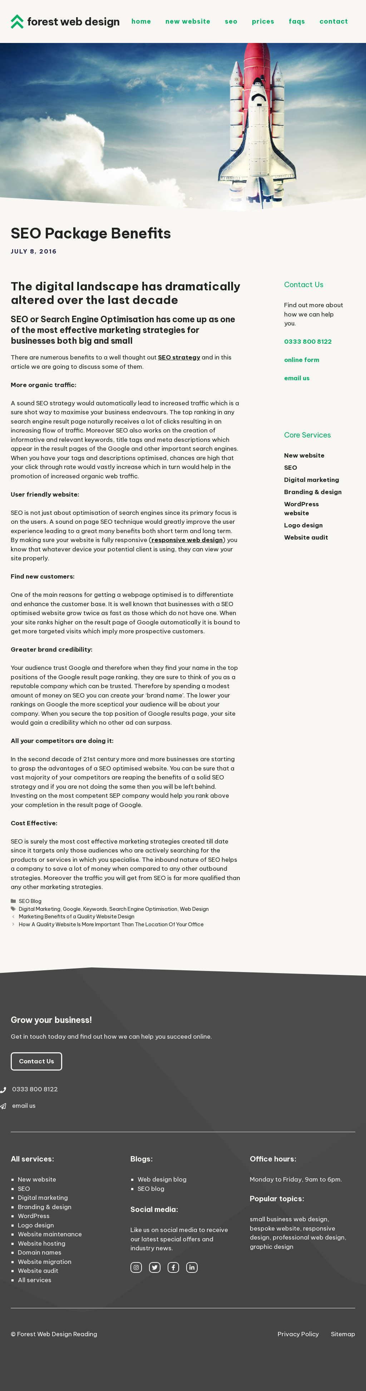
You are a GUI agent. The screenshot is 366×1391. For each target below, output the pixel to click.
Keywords (95, 909)
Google (72, 909)
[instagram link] (136, 1267)
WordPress (34, 1216)
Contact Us (36, 1061)
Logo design (303, 525)
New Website (188, 21)
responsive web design (187, 540)
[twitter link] (154, 1267)
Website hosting (41, 1243)
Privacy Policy (298, 1334)
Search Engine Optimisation (143, 909)
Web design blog (162, 1179)
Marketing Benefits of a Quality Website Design (76, 916)
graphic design (271, 1247)
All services (34, 1280)
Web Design (194, 909)
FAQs (297, 21)
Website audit (306, 537)
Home (141, 21)
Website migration (44, 1262)
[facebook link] (173, 1267)
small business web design (288, 1219)
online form (301, 360)
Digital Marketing (39, 909)
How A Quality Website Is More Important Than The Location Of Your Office (111, 924)
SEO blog (151, 1189)
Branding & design (313, 492)
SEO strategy (179, 357)
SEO (231, 21)
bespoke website (275, 1228)
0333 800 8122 (308, 342)
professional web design (309, 1237)
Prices (263, 21)
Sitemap (343, 1334)
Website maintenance (50, 1234)
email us (297, 378)
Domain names (39, 1252)
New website (304, 455)
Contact (334, 21)
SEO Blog (30, 901)
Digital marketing (311, 480)
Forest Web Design (73, 21)
